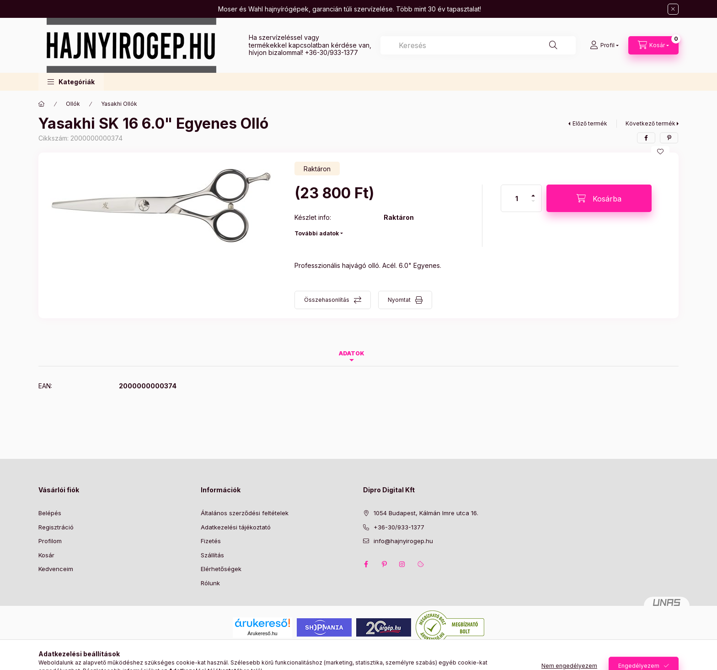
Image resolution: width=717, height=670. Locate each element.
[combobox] (478, 45)
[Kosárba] (599, 198)
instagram (402, 564)
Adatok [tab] (351, 353)
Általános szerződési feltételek (245, 513)
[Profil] (604, 45)
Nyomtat (399, 299)
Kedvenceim (55, 568)
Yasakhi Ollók (119, 103)
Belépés (49, 513)
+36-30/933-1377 (331, 52)
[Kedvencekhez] (660, 151)
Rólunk (210, 583)
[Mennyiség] (516, 198)
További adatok (316, 233)
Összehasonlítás (326, 299)
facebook (366, 564)
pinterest (384, 564)
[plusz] (533, 191)
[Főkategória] (41, 104)
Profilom (50, 541)
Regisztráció (56, 527)
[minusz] (533, 205)
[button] (71, 82)
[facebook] (646, 137)
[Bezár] (673, 9)
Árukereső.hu (262, 633)
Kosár (46, 555)
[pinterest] (669, 137)
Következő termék (650, 123)
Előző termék (590, 123)
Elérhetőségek (221, 568)
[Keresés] (553, 45)
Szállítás (212, 555)
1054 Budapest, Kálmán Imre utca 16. (426, 513)
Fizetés (211, 541)
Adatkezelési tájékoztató (236, 527)
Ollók (73, 103)
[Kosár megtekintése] (653, 45)
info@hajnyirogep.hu (403, 541)
